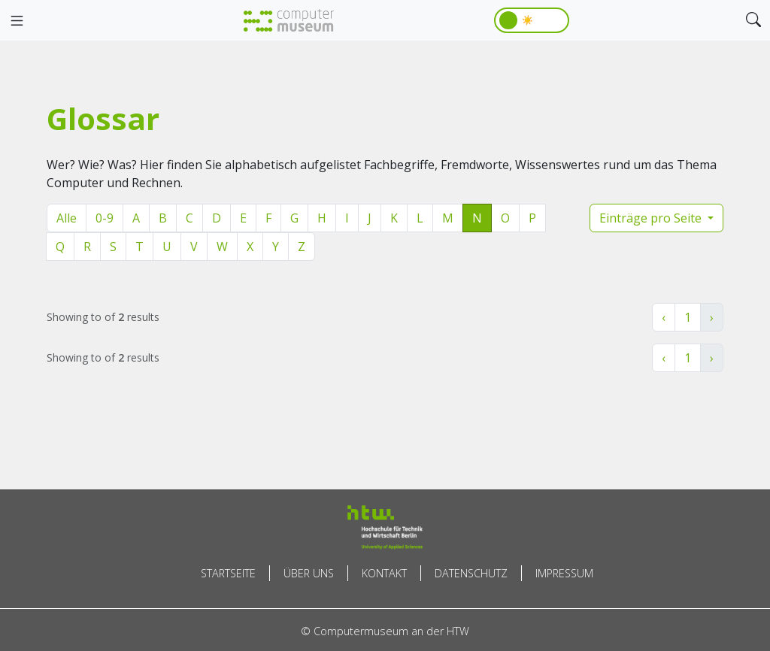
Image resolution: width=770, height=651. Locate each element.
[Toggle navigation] (17, 21)
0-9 (104, 218)
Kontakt (384, 573)
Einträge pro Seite (652, 218)
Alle (66, 218)
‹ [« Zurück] (663, 317)
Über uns (308, 573)
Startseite (228, 573)
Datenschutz (471, 573)
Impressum (564, 573)
